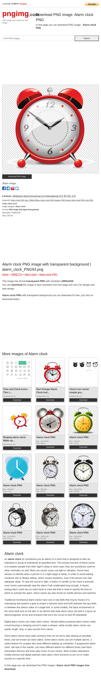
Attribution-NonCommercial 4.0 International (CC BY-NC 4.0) (44, 196)
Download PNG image (17, 177)
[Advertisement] (50, 64)
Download (17, 400)
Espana (23, 4)
